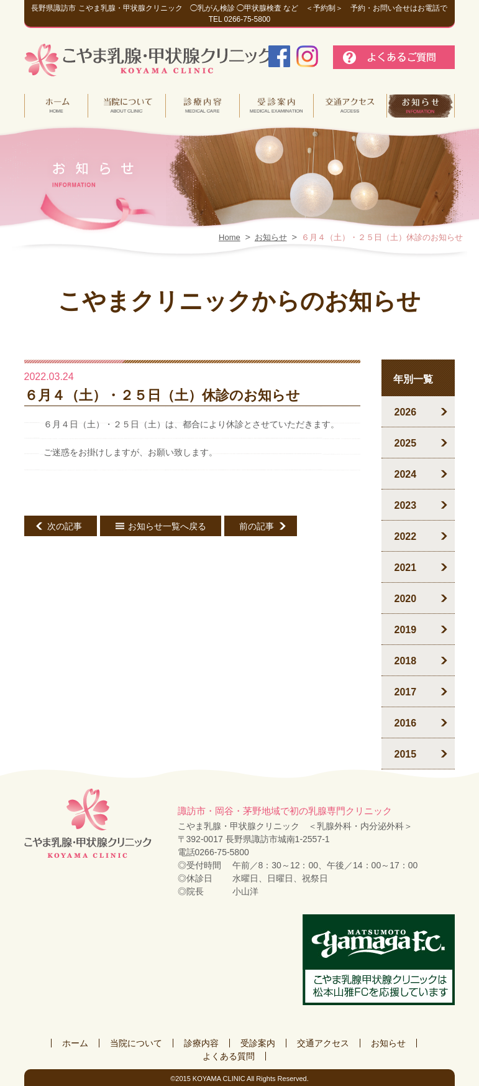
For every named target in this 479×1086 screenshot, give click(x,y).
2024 (405, 474)
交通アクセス (323, 1043)
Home (229, 237)
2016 (405, 723)
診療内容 (201, 1043)
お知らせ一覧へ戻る (167, 526)
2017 (405, 692)
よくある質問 (229, 1056)
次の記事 (64, 526)
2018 (405, 661)
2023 (405, 505)
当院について (136, 1043)
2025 (405, 443)
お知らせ (271, 237)
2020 (405, 598)
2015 (405, 754)
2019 (405, 629)
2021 (405, 567)
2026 (405, 412)
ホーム (75, 1043)
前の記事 (256, 526)
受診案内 (257, 1043)
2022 (405, 536)
